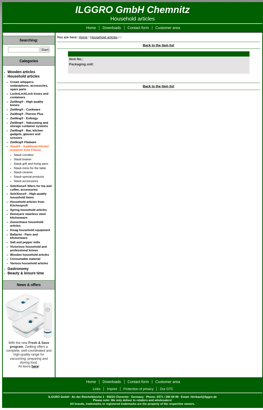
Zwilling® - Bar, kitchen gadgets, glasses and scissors (26, 134)
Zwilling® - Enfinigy (24, 118)
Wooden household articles (29, 254)
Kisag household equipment (30, 230)
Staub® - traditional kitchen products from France (29, 148)
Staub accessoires (26, 181)
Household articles (103, 37)
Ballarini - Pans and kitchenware (24, 236)
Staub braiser (23, 159)
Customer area (167, 28)
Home (91, 28)
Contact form (138, 28)
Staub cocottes (23, 154)
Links (97, 389)
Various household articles (29, 263)
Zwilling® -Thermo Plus (26, 113)
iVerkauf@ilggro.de (203, 396)
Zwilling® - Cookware (25, 109)
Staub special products (29, 176)
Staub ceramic (23, 172)
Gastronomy (18, 269)
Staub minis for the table (30, 168)
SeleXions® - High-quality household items (28, 195)
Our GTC (166, 389)
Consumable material (25, 258)
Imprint (112, 389)
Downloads (111, 28)
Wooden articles (21, 72)
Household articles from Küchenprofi (27, 203)
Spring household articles (28, 209)
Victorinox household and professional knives (28, 248)
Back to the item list (158, 45)
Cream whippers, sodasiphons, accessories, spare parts (29, 85)
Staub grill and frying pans (31, 163)
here (35, 366)
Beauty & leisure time (26, 273)
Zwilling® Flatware (23, 142)
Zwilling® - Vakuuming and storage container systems (29, 124)
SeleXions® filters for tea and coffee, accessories (31, 187)
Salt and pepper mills (25, 242)
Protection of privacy (138, 389)
